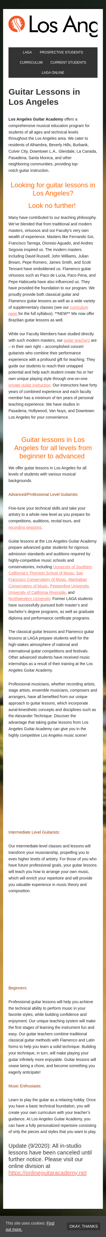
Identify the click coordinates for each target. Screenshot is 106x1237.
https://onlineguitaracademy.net (47, 1173)
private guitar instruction (29, 385)
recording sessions (25, 527)
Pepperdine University (69, 586)
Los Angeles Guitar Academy (53, 26)
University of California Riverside (37, 592)
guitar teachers (77, 340)
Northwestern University (29, 598)
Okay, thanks (84, 1226)
